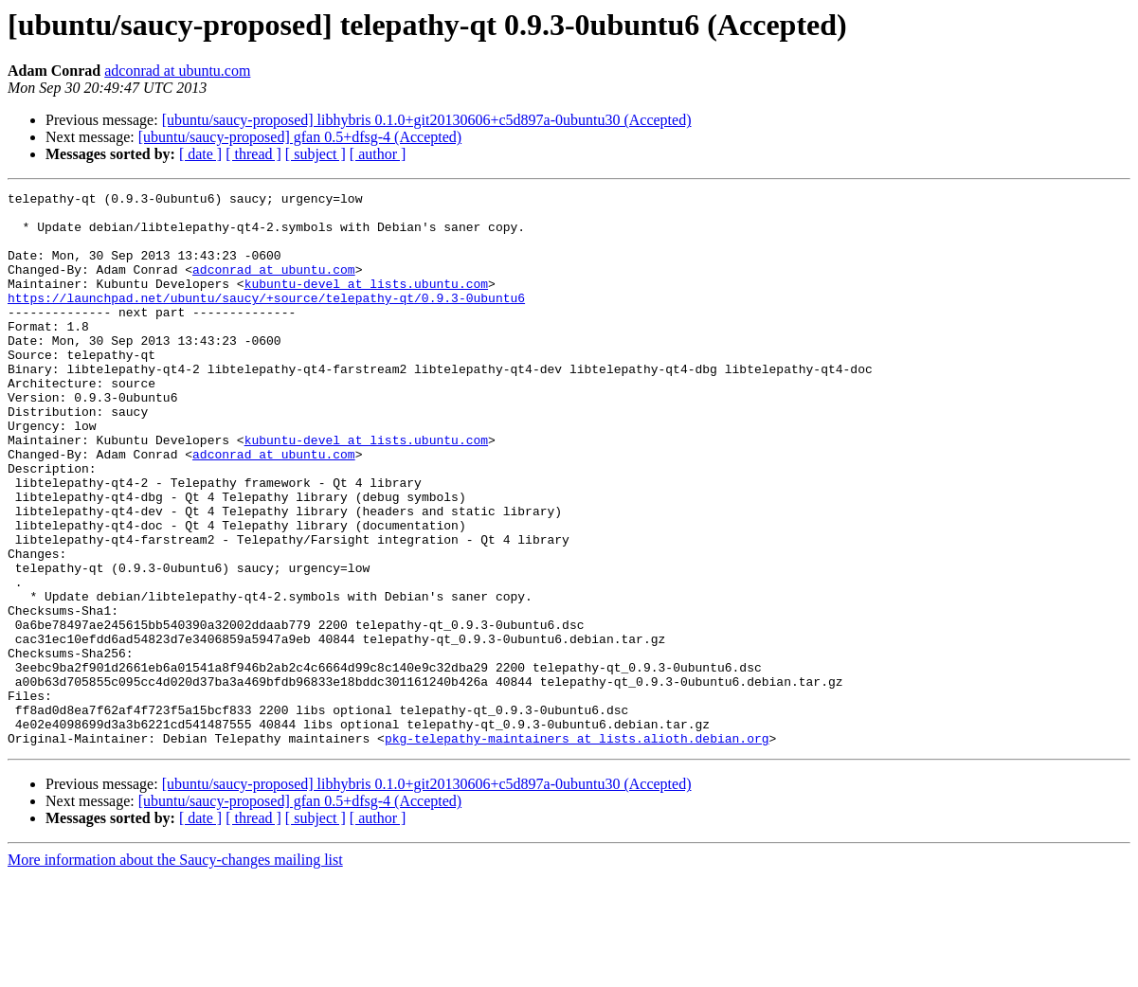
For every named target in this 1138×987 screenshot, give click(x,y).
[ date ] (200, 154)
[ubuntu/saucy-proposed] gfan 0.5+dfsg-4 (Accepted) (299, 137)
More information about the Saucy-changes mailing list (175, 970)
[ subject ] (315, 154)
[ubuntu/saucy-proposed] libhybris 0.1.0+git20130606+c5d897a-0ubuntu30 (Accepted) (427, 120)
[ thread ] (253, 154)
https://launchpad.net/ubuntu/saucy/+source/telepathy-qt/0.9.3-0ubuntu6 (266, 320)
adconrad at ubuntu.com (177, 71)
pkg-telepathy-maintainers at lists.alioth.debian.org (577, 848)
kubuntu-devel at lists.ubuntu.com (366, 303)
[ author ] (378, 154)
